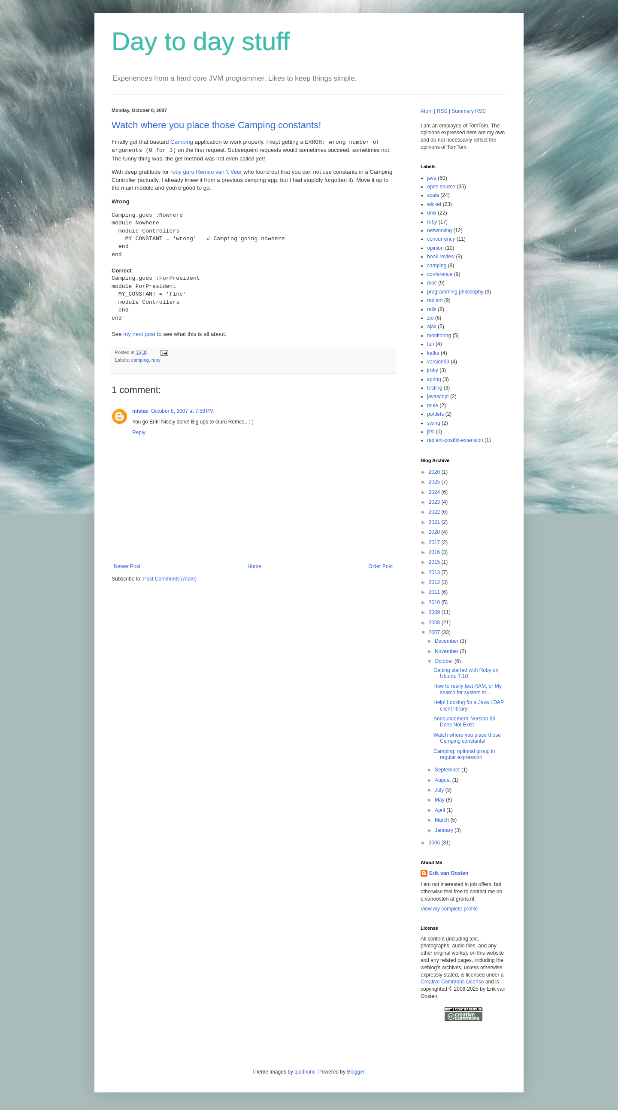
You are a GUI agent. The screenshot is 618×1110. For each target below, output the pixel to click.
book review (440, 257)
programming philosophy (455, 292)
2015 (435, 562)
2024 (435, 492)
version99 (438, 362)
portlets (435, 414)
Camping (181, 142)
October (444, 661)
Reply (138, 432)
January (444, 830)
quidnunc (304, 1072)
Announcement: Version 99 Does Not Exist (464, 722)
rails (431, 309)
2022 (435, 512)
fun (430, 344)
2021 (435, 522)
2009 (435, 612)
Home (254, 566)
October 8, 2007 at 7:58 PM (182, 411)
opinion (435, 248)
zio (430, 318)
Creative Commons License (452, 982)
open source (441, 187)
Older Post (380, 566)
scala (433, 195)
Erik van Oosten (448, 873)
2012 (435, 582)
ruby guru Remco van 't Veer (206, 172)
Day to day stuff (201, 41)
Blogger (355, 1072)
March (443, 820)
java (431, 178)
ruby (156, 360)
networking (439, 230)
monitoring (439, 336)
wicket (434, 204)
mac (432, 283)
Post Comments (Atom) (170, 579)
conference (439, 274)
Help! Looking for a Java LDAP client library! (468, 705)
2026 (435, 472)
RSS (442, 111)
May (440, 800)
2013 (435, 572)
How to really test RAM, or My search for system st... (467, 689)
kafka (433, 353)
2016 (435, 552)
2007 (435, 632)
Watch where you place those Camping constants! (216, 125)
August (443, 780)
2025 (435, 482)
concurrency (441, 239)
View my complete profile (449, 909)
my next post (139, 334)
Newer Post (127, 566)
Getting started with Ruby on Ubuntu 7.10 (465, 673)
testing (434, 388)
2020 (435, 532)
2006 (435, 843)
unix (431, 213)
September (448, 770)
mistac (140, 411)
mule (432, 405)
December (447, 641)
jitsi (430, 432)
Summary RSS (468, 111)
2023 (435, 502)
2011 (435, 592)
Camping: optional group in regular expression (464, 754)
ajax (431, 327)
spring (434, 379)
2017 (435, 542)
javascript (438, 396)
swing (433, 423)
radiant (435, 300)
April (440, 810)
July (440, 790)
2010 (435, 602)
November (447, 651)
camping (140, 360)
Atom (427, 111)
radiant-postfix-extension (455, 440)
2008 (435, 623)
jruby (432, 370)
